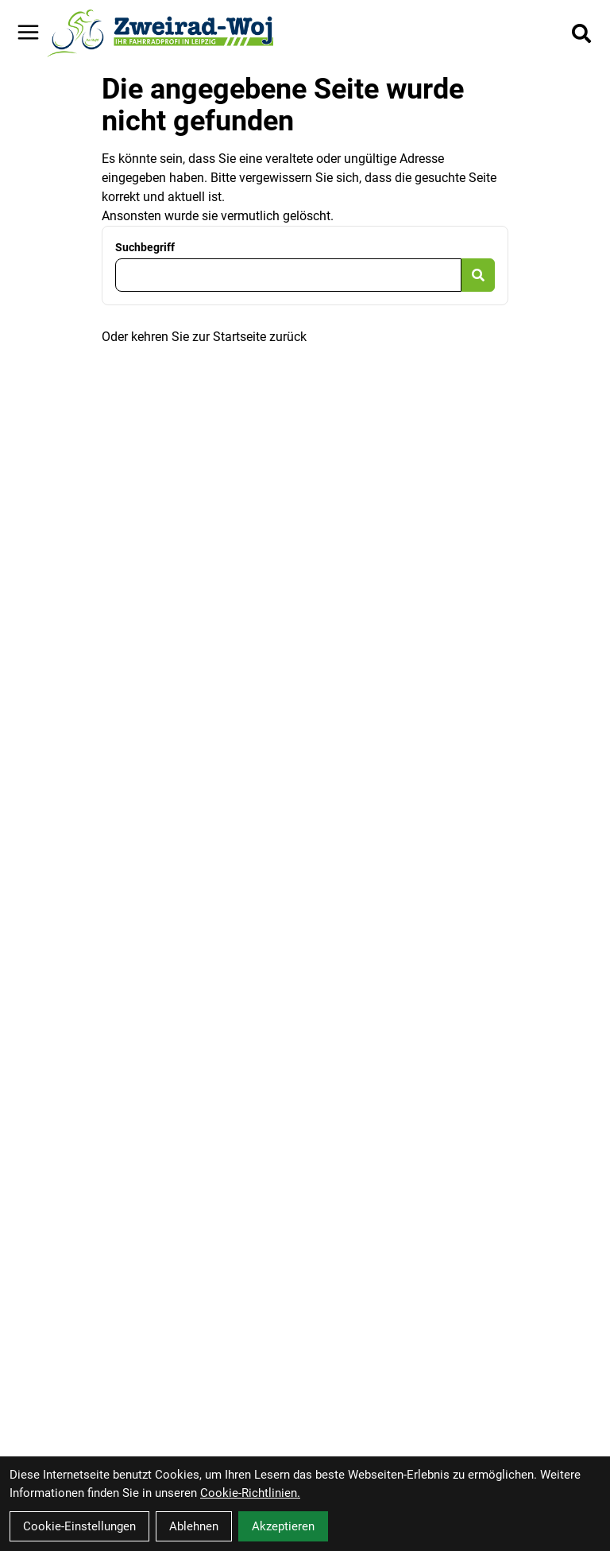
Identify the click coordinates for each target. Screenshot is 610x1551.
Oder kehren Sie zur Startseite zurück (204, 336)
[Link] (28, 32)
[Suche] (581, 33)
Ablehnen (193, 1526)
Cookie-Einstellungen (79, 1526)
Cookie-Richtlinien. (250, 1493)
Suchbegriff (145, 247)
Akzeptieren (283, 1526)
